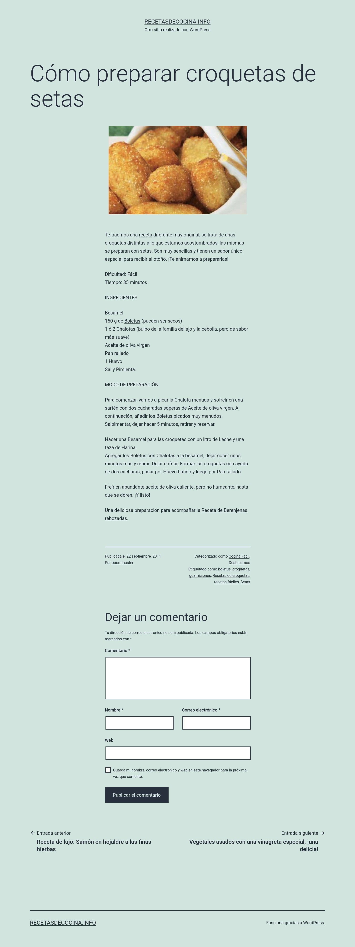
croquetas (240, 569)
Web (109, 740)
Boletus (132, 321)
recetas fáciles (226, 582)
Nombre (114, 709)
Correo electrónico (201, 709)
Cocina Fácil (239, 556)
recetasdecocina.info (178, 21)
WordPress (313, 922)
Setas (245, 582)
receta (145, 235)
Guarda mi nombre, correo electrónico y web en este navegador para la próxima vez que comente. (180, 773)
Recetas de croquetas (231, 575)
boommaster (122, 562)
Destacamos (239, 562)
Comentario (117, 650)
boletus (224, 569)
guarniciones (200, 575)
